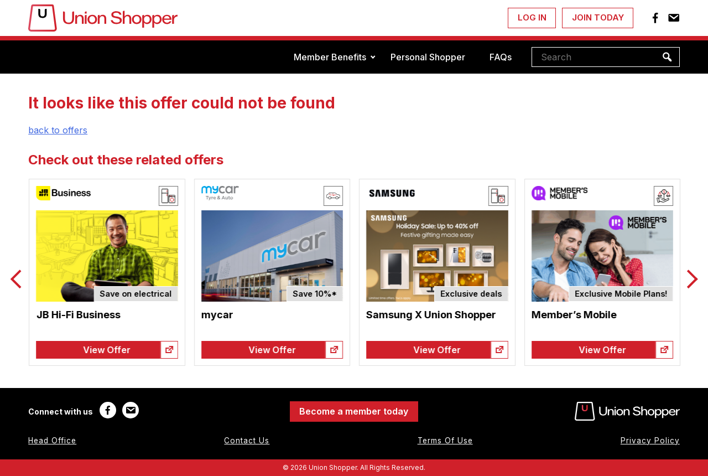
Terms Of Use (445, 440)
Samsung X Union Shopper (489, 314)
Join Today (598, 17)
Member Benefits (330, 57)
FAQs (501, 57)
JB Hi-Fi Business (136, 314)
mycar (275, 314)
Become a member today (353, 411)
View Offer (165, 349)
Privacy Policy (650, 440)
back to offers (57, 130)
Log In (532, 17)
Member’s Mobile (631, 314)
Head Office (52, 440)
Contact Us (246, 440)
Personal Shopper (428, 57)
